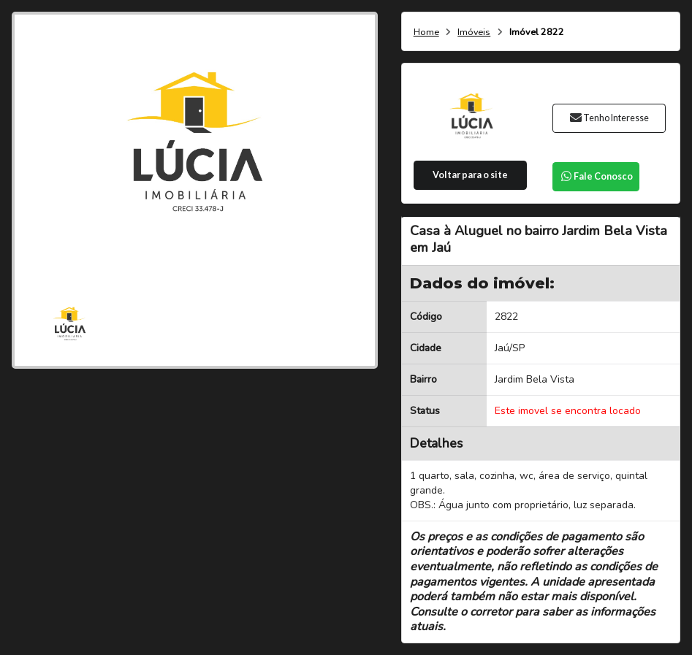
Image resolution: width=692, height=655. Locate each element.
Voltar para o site (470, 174)
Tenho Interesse (609, 117)
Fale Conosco (596, 176)
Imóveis (473, 32)
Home (426, 32)
